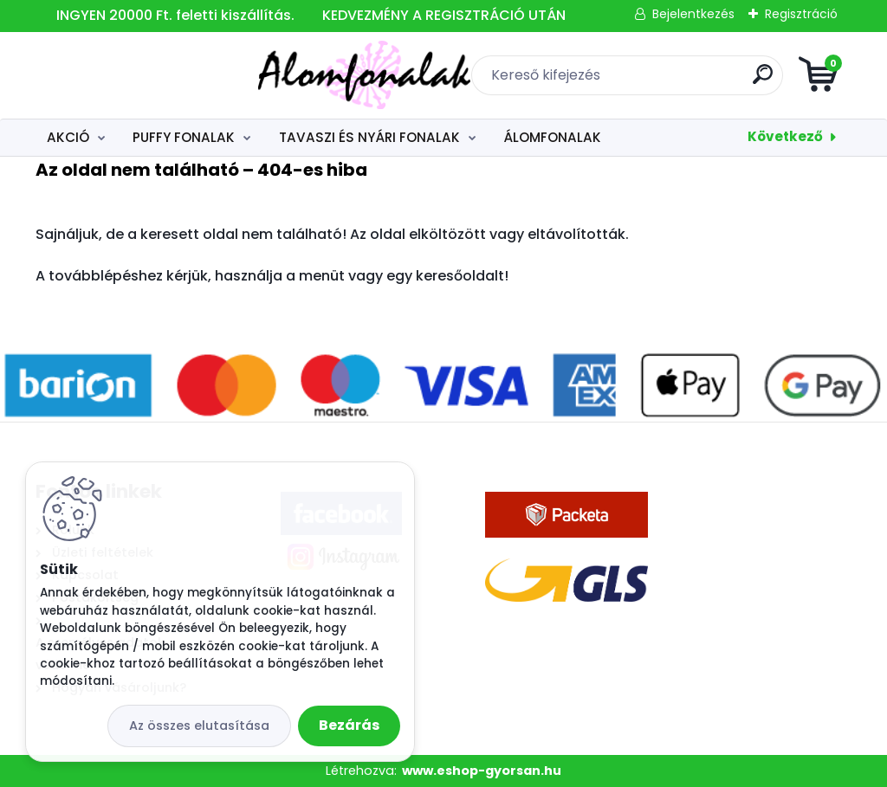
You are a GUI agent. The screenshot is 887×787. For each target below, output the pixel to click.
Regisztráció (801, 14)
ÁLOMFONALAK (552, 137)
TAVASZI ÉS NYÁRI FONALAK (369, 137)
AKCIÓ (68, 137)
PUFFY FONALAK (184, 137)
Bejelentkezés (693, 14)
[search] (652, 81)
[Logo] (142, 75)
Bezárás (349, 725)
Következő (785, 136)
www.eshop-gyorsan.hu (481, 770)
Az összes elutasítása (199, 725)
